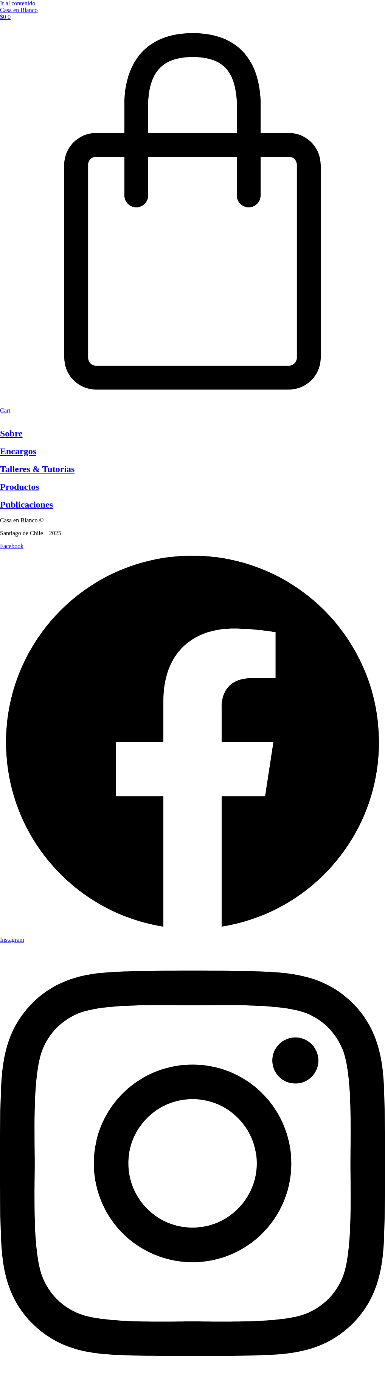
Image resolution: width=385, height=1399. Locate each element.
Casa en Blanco (19, 10)
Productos (19, 487)
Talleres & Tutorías (37, 469)
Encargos (18, 451)
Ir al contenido (17, 3)
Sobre (11, 433)
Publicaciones (26, 504)
